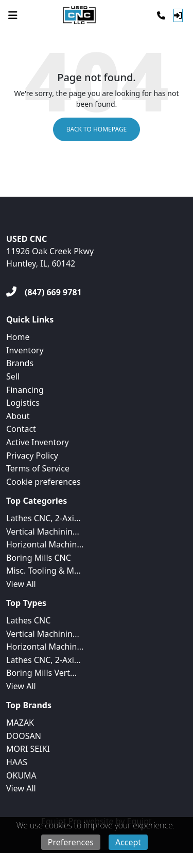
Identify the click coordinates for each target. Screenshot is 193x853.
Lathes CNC (28, 620)
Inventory (25, 350)
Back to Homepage (96, 129)
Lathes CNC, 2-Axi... (43, 518)
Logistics (23, 402)
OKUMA (21, 775)
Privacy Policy (32, 455)
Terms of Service (37, 468)
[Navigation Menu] (12, 15)
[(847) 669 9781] (44, 292)
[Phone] (161, 15)
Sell (13, 376)
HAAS (16, 762)
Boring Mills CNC (38, 557)
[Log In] (178, 15)
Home (18, 337)
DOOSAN (23, 736)
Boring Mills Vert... (41, 672)
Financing (25, 389)
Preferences (71, 842)
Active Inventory (37, 442)
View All (21, 584)
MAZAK (20, 722)
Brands (19, 363)
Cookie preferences (43, 481)
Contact (21, 428)
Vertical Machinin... (42, 531)
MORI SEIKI (28, 748)
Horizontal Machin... (44, 544)
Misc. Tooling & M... (43, 570)
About (17, 416)
